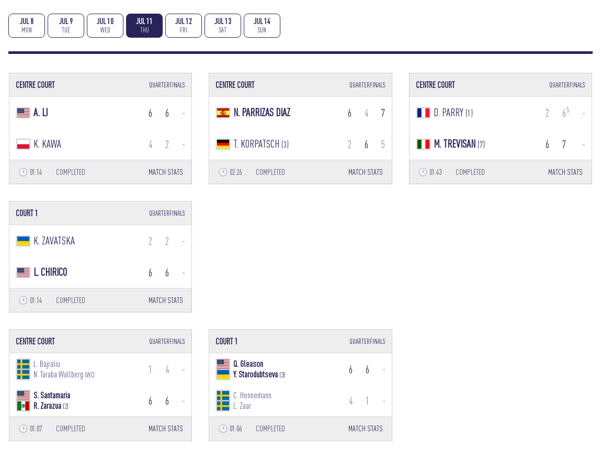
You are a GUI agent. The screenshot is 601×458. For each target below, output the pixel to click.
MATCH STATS (166, 171)
